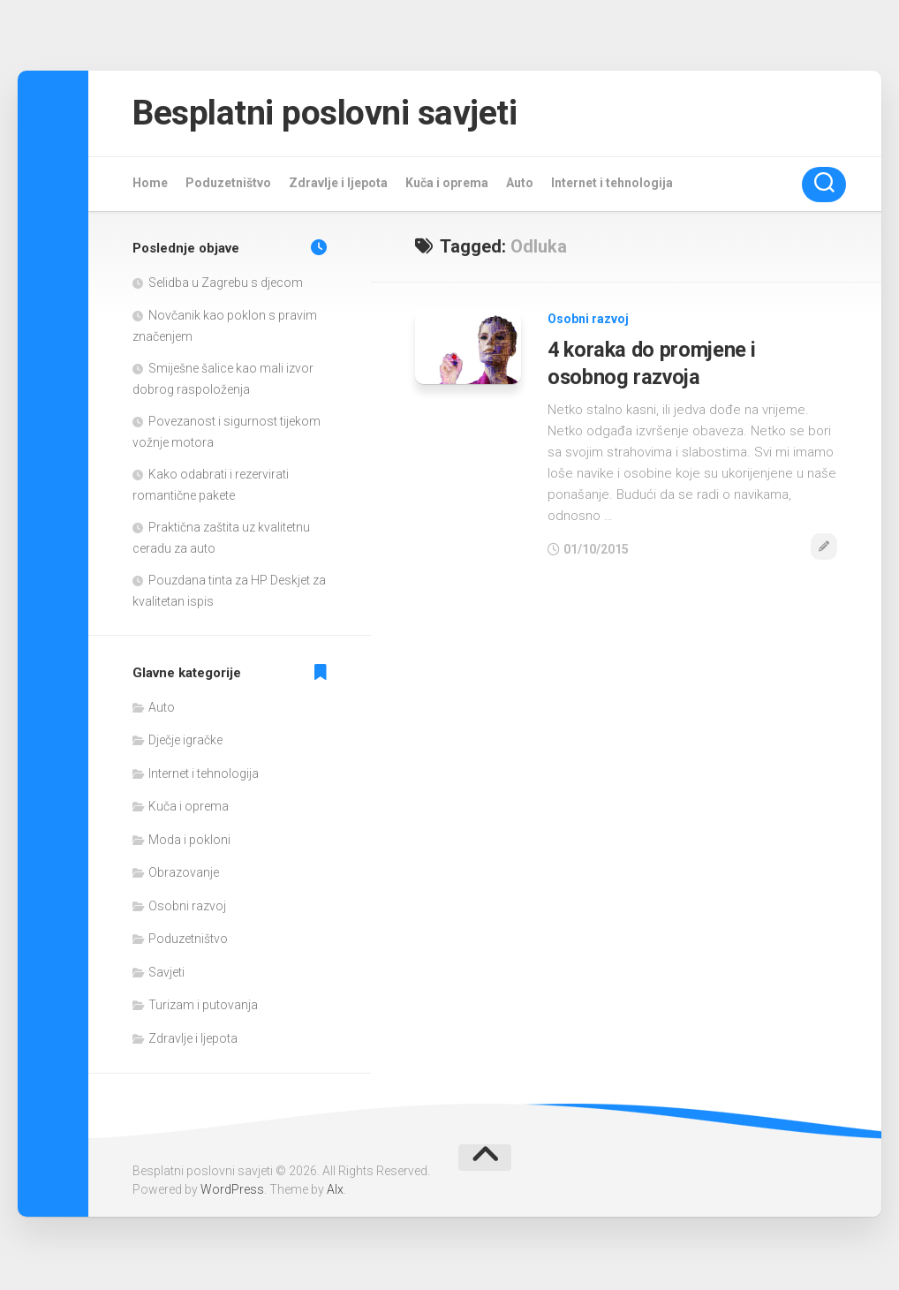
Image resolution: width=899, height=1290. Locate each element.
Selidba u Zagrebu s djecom (225, 285)
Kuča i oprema (446, 185)
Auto (519, 185)
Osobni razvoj (588, 321)
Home (150, 185)
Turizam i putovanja (203, 1007)
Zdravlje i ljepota (338, 185)
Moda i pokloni (189, 842)
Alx (335, 1192)
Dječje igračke (185, 743)
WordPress (232, 1192)
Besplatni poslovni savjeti (338, 114)
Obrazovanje (183, 875)
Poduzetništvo (228, 185)
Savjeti (166, 975)
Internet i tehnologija (612, 185)
